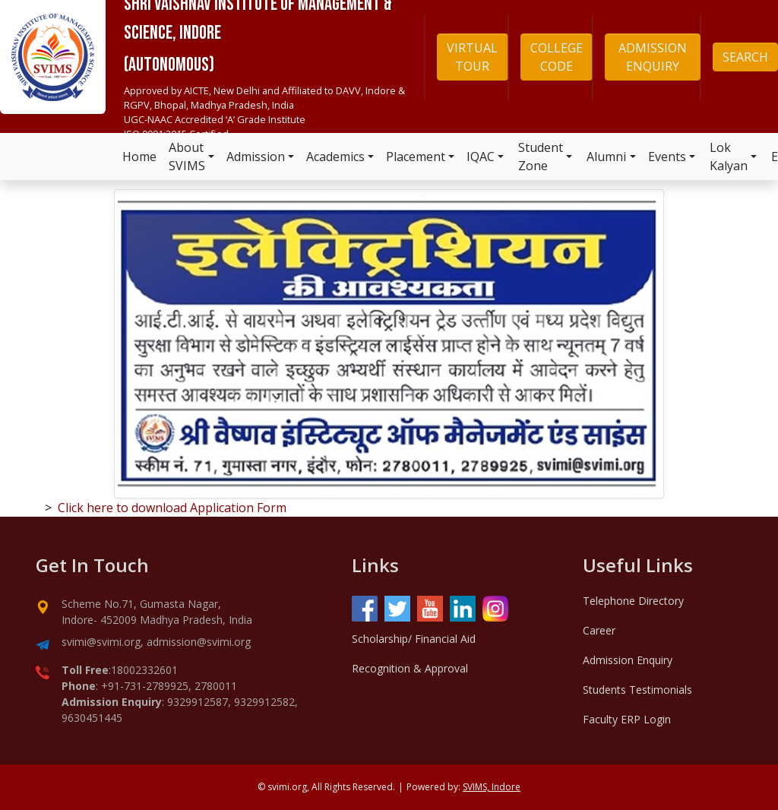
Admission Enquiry (627, 660)
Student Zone (540, 156)
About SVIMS (187, 156)
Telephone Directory (633, 600)
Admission (255, 156)
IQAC (480, 156)
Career (599, 630)
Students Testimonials (637, 689)
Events (667, 156)
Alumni (606, 156)
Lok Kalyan (729, 156)
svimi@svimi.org (101, 641)
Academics (335, 156)
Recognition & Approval (410, 668)
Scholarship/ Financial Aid (414, 638)
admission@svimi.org (199, 641)
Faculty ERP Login (627, 719)
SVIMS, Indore (491, 786)
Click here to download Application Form (172, 507)
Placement (415, 156)
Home (139, 156)
